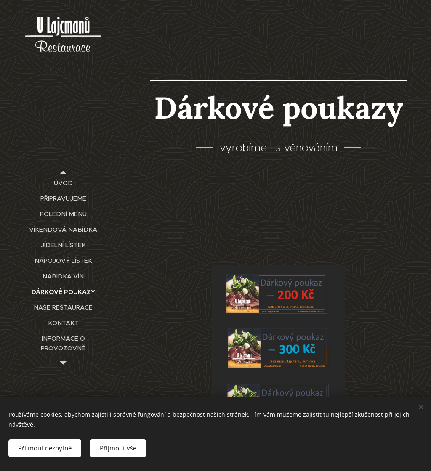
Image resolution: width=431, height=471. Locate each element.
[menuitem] (63, 183)
